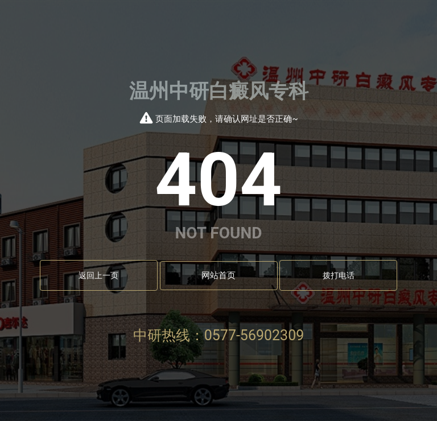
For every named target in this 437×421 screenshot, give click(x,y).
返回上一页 (98, 275)
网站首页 (218, 275)
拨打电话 (338, 275)
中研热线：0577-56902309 (218, 335)
